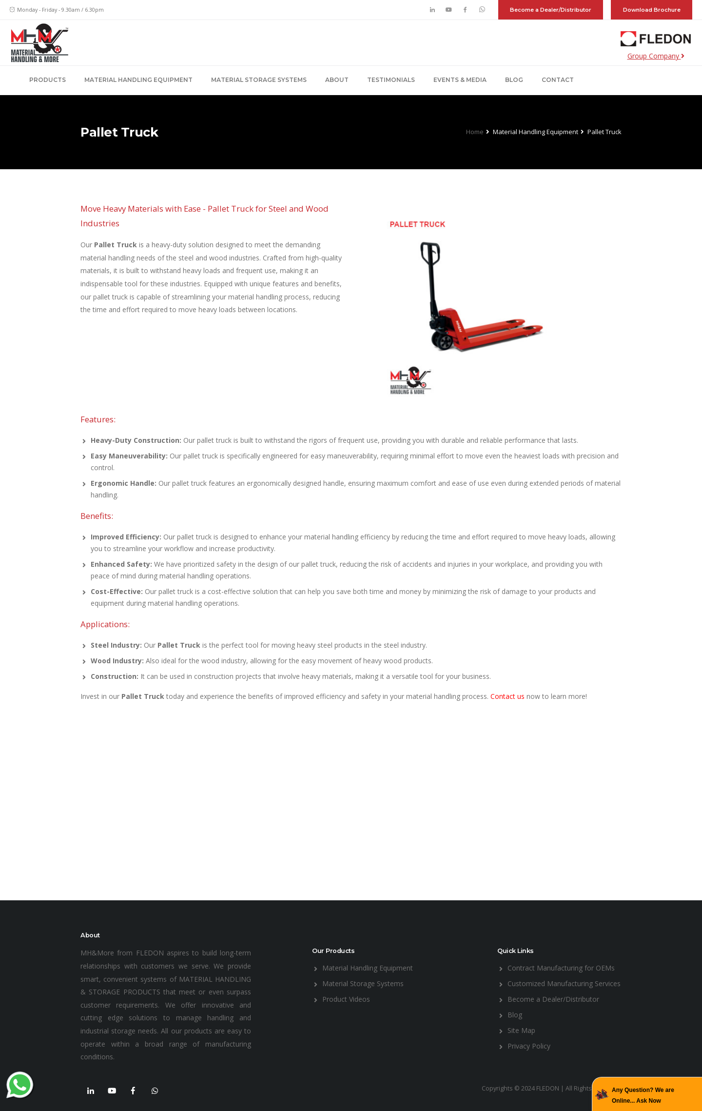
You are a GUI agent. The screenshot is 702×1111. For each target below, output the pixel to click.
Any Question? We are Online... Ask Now (643, 1095)
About (337, 79)
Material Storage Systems (259, 79)
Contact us (508, 696)
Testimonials (391, 79)
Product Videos (346, 999)
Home (475, 131)
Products (47, 79)
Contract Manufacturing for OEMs (561, 967)
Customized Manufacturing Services (564, 983)
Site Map (521, 1030)
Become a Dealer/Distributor (550, 9)
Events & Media (460, 79)
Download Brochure (652, 9)
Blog (514, 79)
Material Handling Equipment (138, 79)
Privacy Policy (528, 1046)
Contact (558, 79)
